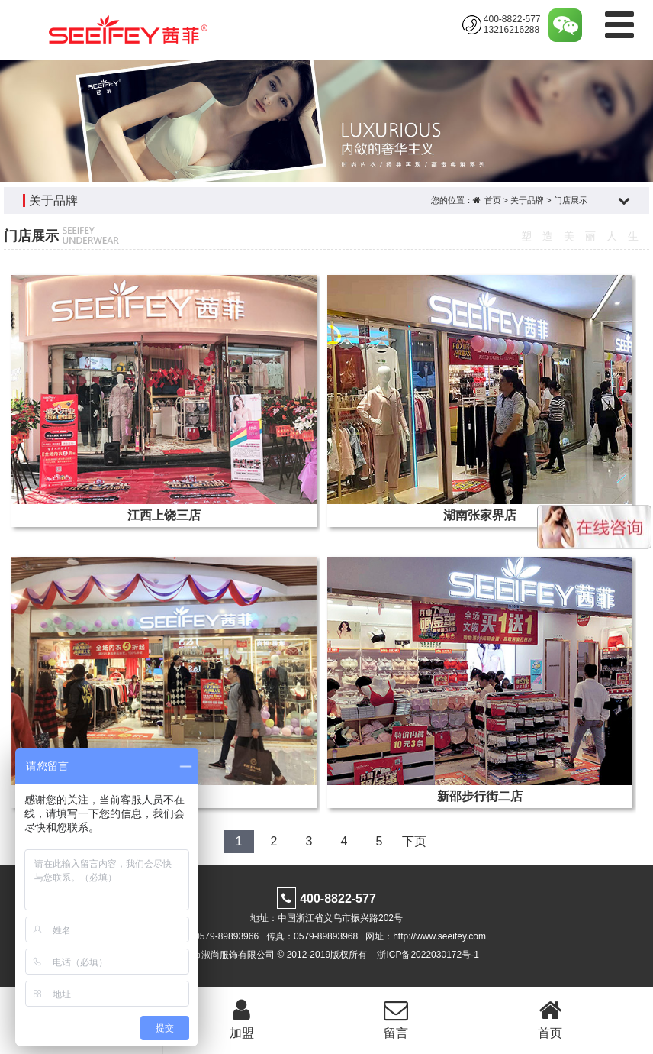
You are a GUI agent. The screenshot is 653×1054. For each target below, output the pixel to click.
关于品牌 (527, 200)
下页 (414, 841)
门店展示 (570, 200)
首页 (492, 200)
